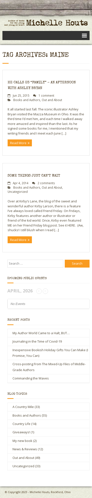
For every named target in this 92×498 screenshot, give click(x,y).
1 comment (46, 95)
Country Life (21, 424)
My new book (22, 440)
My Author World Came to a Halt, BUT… (41, 333)
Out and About (52, 100)
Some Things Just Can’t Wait (34, 176)
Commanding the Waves (31, 378)
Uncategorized (18, 192)
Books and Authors (26, 100)
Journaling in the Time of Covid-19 (37, 341)
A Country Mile (23, 407)
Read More (18, 143)
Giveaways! (21, 432)
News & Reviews (25, 449)
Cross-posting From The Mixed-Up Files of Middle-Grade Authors (49, 367)
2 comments (46, 183)
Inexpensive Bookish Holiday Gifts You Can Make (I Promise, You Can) (50, 353)
